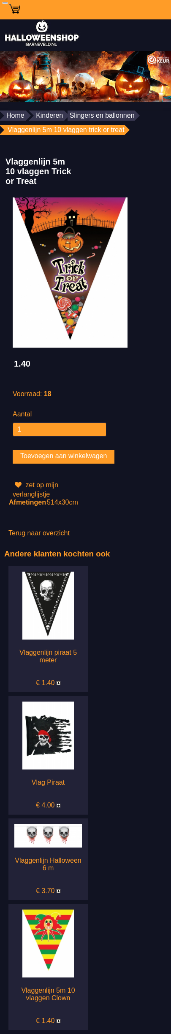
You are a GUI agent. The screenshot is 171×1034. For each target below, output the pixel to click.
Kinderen (49, 115)
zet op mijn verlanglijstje (35, 489)
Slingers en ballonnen (102, 115)
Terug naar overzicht (39, 533)
